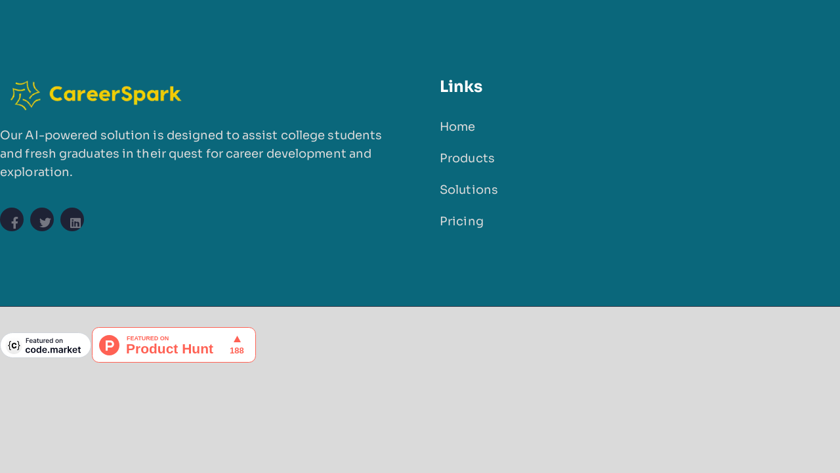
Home (457, 127)
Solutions (469, 190)
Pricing (462, 221)
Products (467, 158)
